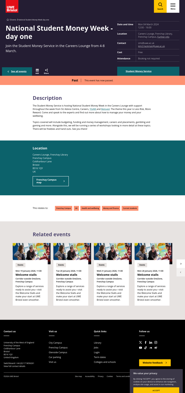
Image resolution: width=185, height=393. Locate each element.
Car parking (55, 357)
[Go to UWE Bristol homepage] (8, 20)
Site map (78, 376)
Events (13, 20)
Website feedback (153, 362)
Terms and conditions (124, 376)
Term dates (100, 357)
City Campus (55, 342)
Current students (130, 208)
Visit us (52, 362)
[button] (37, 71)
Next (181, 263)
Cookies (110, 376)
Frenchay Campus (63, 208)
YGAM (93, 109)
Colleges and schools (105, 362)
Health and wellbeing (90, 208)
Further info (163, 36)
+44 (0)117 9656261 (25, 363)
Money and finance (111, 208)
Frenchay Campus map (46, 181)
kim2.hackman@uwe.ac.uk (151, 46)
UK (76, 208)
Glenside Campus (58, 352)
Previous (181, 272)
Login (97, 352)
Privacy (101, 376)
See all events (19, 71)
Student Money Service (139, 71)
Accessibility (90, 376)
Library (97, 342)
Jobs (96, 347)
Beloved (105, 109)
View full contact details (14, 366)
